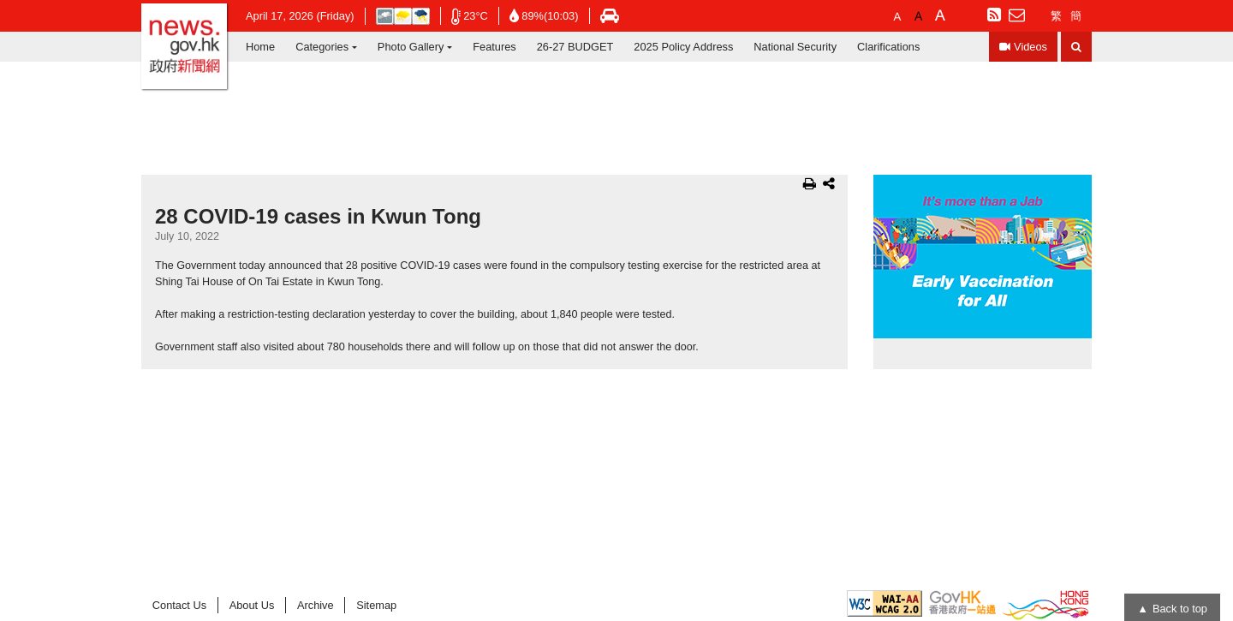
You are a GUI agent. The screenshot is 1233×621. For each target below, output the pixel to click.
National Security (795, 46)
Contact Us (179, 605)
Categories (321, 46)
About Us (252, 605)
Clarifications (888, 46)
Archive (315, 605)
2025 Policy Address (683, 46)
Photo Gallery (411, 46)
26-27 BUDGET (575, 46)
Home (260, 46)
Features (494, 46)
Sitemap (376, 605)
